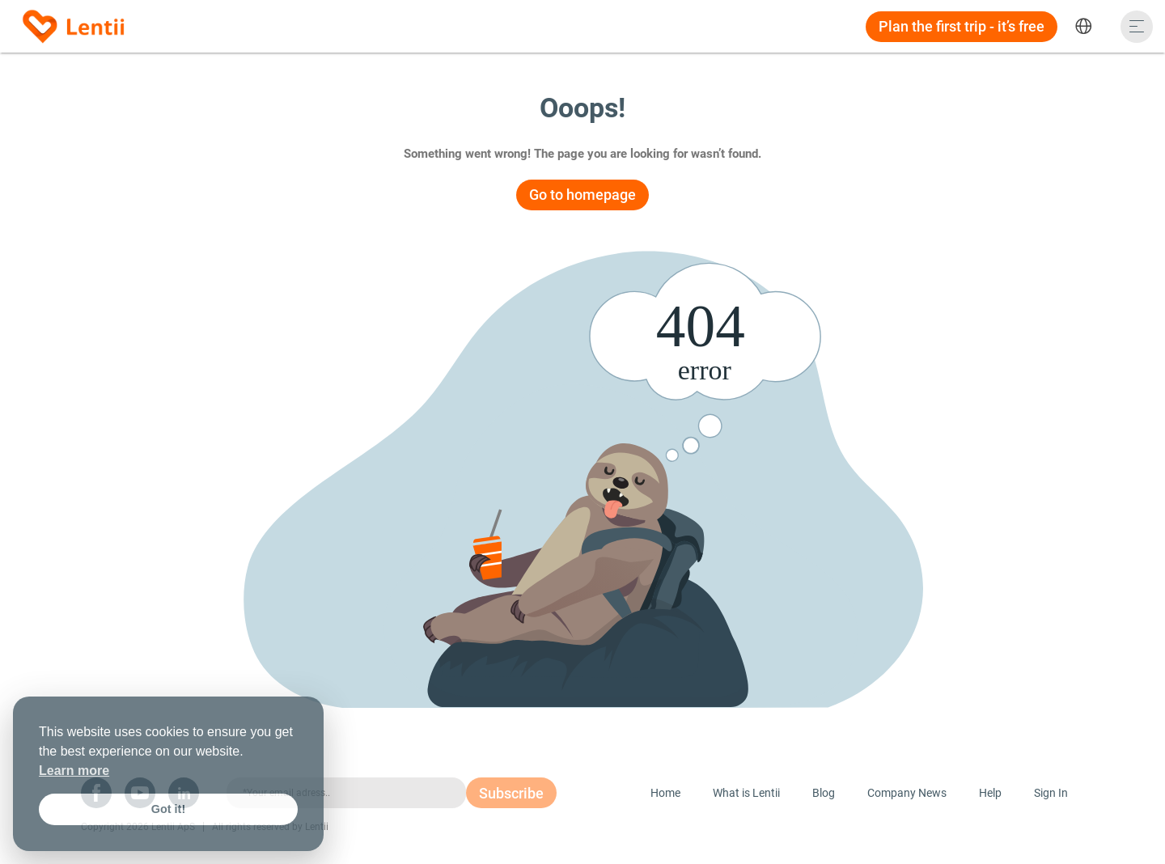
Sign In (1051, 792)
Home (665, 792)
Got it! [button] (168, 809)
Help (990, 792)
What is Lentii (746, 792)
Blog (823, 792)
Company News (907, 792)
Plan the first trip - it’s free (961, 26)
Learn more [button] (74, 770)
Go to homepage (582, 194)
